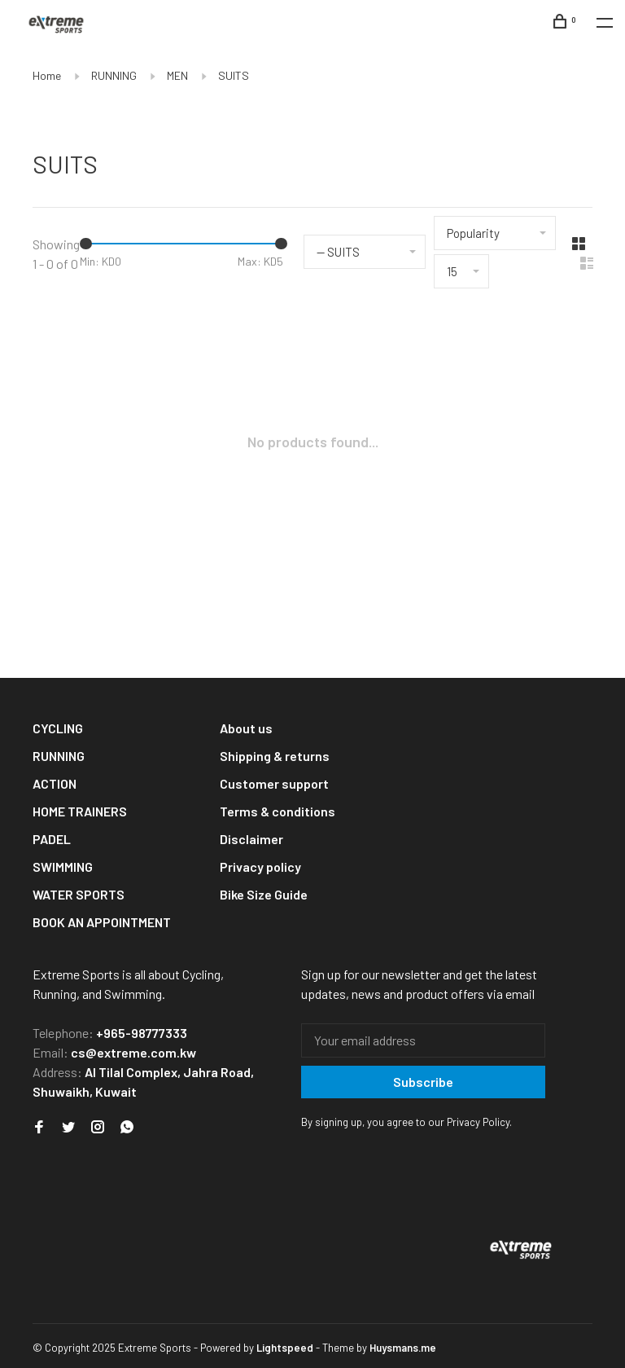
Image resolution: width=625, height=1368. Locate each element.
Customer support (274, 783)
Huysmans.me (402, 1347)
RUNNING (114, 75)
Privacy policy (260, 866)
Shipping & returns (275, 755)
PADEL (52, 839)
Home (47, 75)
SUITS (233, 75)
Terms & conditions (277, 811)
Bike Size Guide (264, 894)
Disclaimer (251, 839)
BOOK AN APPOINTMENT (102, 922)
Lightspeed (284, 1347)
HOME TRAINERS (80, 811)
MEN (177, 75)
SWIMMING (63, 866)
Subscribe (423, 1081)
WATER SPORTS (79, 894)
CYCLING (58, 728)
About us (246, 728)
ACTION (54, 783)
